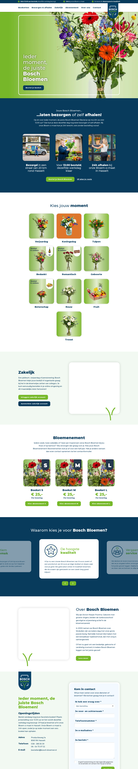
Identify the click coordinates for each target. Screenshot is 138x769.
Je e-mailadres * (84, 730)
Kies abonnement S (37, 504)
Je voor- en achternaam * (89, 711)
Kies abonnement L (101, 504)
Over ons (85, 7)
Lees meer (83, 658)
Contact (97, 7)
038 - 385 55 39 (37, 744)
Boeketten (23, 7)
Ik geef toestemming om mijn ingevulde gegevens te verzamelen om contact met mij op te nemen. (95, 762)
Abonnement (72, 7)
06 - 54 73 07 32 (38, 746)
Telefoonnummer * (86, 721)
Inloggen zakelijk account (33, 397)
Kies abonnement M (69, 504)
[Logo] (113, 11)
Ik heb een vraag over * (88, 702)
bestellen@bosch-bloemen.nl (44, 750)
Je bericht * (81, 740)
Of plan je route (84, 179)
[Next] (73, 583)
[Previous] (65, 583)
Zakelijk (59, 7)
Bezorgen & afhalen (42, 7)
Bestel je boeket (33, 88)
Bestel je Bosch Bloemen (60, 179)
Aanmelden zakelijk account (34, 404)
